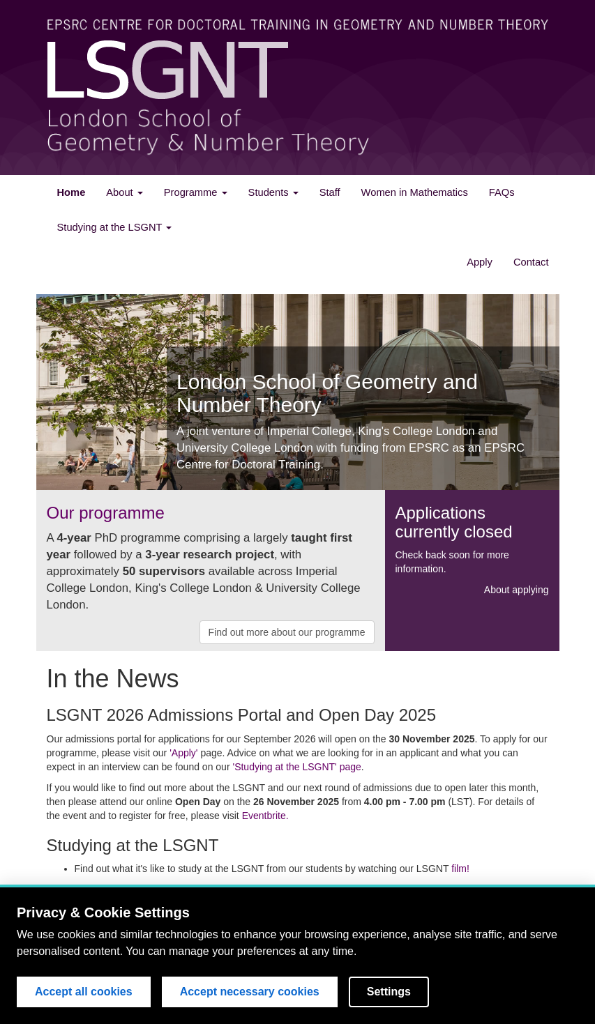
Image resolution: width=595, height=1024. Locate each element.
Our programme (106, 512)
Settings (389, 992)
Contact (531, 262)
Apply (479, 262)
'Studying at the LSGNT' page (296, 766)
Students (273, 192)
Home (71, 192)
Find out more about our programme (287, 632)
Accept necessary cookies (249, 992)
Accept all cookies (84, 992)
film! (460, 868)
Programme (195, 192)
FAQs (502, 192)
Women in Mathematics (414, 192)
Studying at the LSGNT (114, 227)
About (124, 192)
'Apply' (183, 752)
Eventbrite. (265, 815)
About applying (516, 589)
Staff (329, 192)
